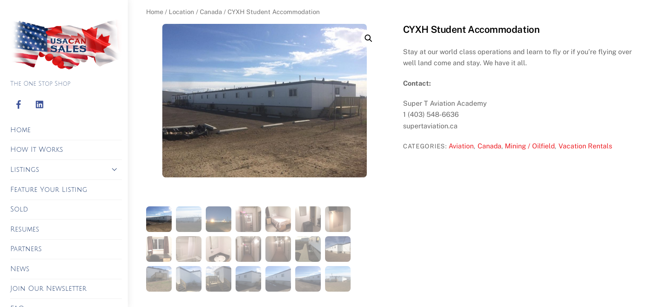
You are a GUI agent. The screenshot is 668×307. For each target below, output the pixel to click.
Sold (19, 209)
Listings (66, 169)
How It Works (36, 150)
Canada (211, 11)
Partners (26, 249)
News (19, 269)
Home (20, 130)
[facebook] (18, 105)
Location (181, 11)
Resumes (24, 229)
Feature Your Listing (48, 190)
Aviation (461, 146)
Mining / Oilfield (530, 146)
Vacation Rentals (585, 146)
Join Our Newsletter (48, 289)
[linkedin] (40, 105)
